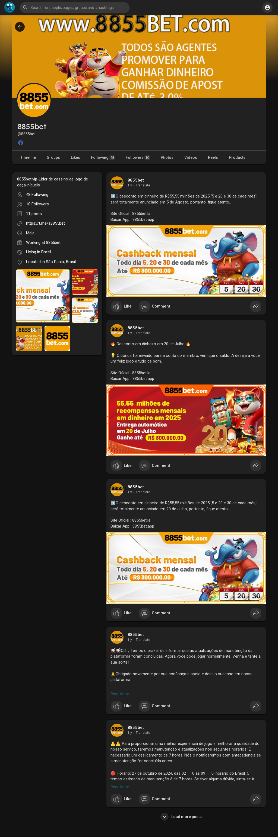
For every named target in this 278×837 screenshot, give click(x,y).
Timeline (28, 157)
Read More (119, 694)
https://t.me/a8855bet (45, 223)
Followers (138, 157)
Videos (190, 157)
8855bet (53, 242)
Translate (143, 185)
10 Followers (37, 204)
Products (237, 157)
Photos (167, 157)
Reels (213, 157)
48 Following (37, 194)
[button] (74, 7)
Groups (53, 157)
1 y (130, 185)
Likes (75, 157)
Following (103, 157)
